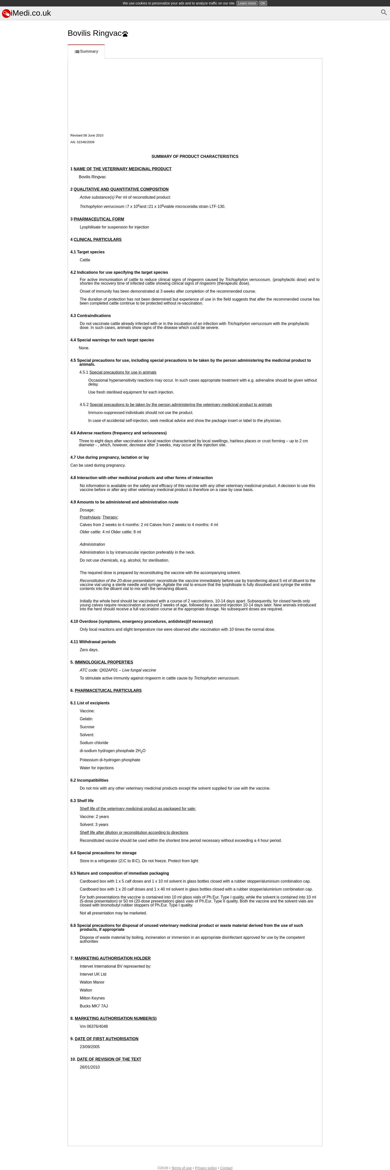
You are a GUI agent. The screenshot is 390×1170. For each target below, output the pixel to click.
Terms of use (181, 1168)
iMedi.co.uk (26, 12)
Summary (86, 52)
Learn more (247, 3)
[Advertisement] (33, 250)
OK (262, 3)
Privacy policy (206, 1168)
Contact (226, 1168)
